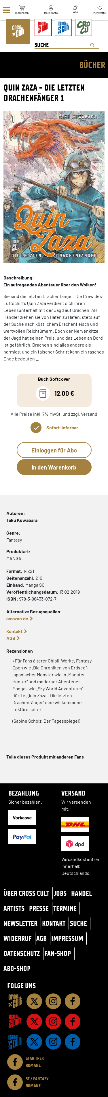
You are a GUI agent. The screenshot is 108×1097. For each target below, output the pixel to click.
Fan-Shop (57, 953)
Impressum (67, 938)
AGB (10, 638)
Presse (39, 908)
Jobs (60, 893)
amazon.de (17, 618)
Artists (13, 908)
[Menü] (6, 10)
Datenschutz (21, 953)
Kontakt (14, 631)
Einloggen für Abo (54, 450)
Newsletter (20, 923)
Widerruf (17, 938)
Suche (78, 923)
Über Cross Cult (26, 893)
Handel (81, 893)
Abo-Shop (17, 968)
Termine (65, 908)
